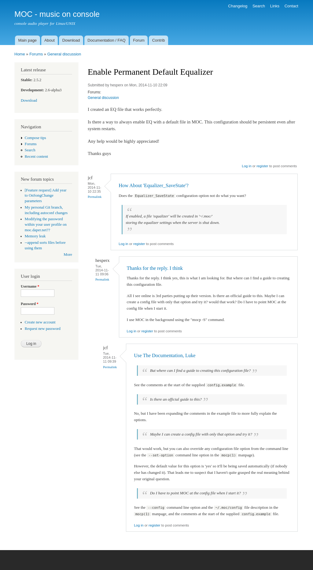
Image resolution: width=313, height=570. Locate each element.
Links (274, 6)
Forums (36, 54)
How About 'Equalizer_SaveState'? (154, 185)
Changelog (237, 6)
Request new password (43, 329)
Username (30, 286)
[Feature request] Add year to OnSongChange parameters (46, 195)
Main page (27, 40)
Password (30, 304)
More (68, 254)
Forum (139, 40)
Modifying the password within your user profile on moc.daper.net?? (46, 224)
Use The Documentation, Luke (164, 355)
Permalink (94, 196)
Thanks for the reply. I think (155, 268)
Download (71, 40)
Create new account (40, 322)
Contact (291, 6)
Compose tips (35, 138)
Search (258, 6)
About (49, 40)
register (262, 166)
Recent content (36, 156)
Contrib (158, 40)
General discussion (64, 54)
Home (19, 54)
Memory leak (35, 236)
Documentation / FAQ (106, 40)
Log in (246, 166)
